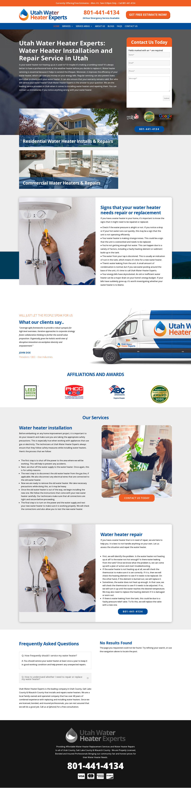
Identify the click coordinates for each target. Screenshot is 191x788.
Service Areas (83, 26)
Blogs (111, 26)
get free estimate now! (148, 14)
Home (56, 26)
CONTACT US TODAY (136, 498)
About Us (100, 26)
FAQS (119, 26)
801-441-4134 (149, 129)
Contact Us (131, 26)
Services (66, 26)
